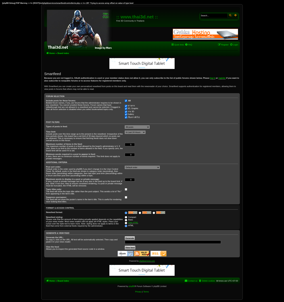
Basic (129, 220)
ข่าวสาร (131, 106)
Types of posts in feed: (57, 126)
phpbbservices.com (147, 261)
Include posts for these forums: (61, 101)
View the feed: (52, 247)
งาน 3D (131, 111)
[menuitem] (188, 45)
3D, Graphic (133, 108)
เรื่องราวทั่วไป (134, 117)
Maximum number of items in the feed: (64, 144)
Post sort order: (53, 167)
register (222, 78)
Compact (130, 217)
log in (212, 78)
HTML (129, 225)
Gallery (131, 114)
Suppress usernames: (56, 197)
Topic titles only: (54, 189)
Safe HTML (133, 222)
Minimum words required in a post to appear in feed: (71, 154)
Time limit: (51, 132)
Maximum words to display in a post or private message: (73, 179)
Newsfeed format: (54, 212)
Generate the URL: (55, 237)
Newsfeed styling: (54, 217)
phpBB (132, 286)
